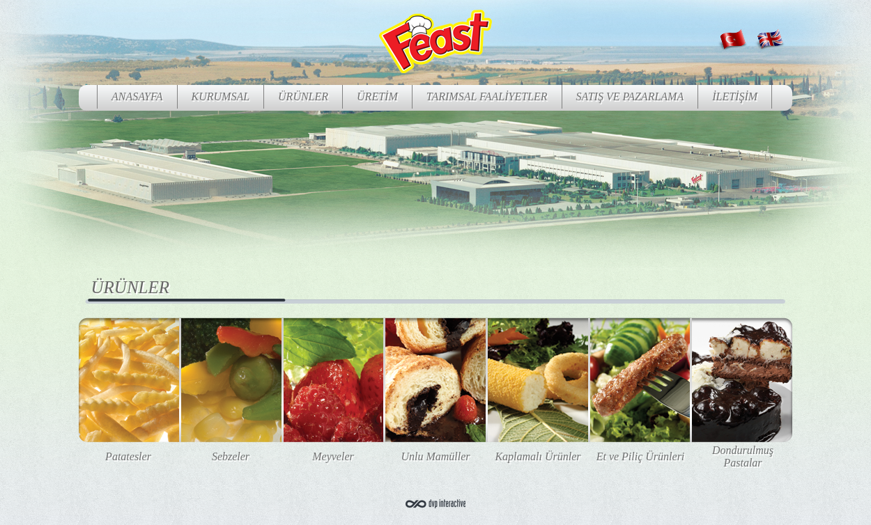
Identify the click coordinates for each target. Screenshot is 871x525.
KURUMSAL (221, 96)
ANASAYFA (137, 96)
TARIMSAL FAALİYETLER (487, 96)
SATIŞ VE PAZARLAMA (630, 96)
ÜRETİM (377, 96)
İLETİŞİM (734, 96)
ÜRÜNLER (303, 96)
